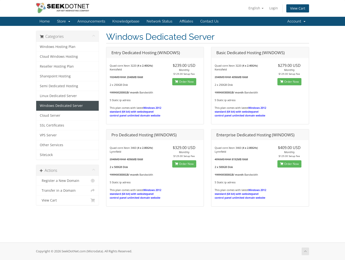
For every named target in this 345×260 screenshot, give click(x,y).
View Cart (297, 8)
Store (63, 21)
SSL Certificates (52, 125)
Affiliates (186, 21)
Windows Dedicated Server (61, 106)
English (256, 8)
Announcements (91, 21)
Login (273, 8)
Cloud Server (50, 115)
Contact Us (209, 21)
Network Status (159, 21)
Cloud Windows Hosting (59, 56)
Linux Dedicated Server (58, 96)
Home (45, 21)
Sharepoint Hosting (55, 76)
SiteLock (46, 155)
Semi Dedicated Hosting (59, 86)
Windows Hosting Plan (57, 47)
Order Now (184, 82)
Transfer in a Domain (67, 190)
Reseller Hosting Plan (57, 66)
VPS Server (48, 135)
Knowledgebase (125, 21)
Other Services (51, 145)
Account (296, 21)
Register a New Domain (67, 181)
